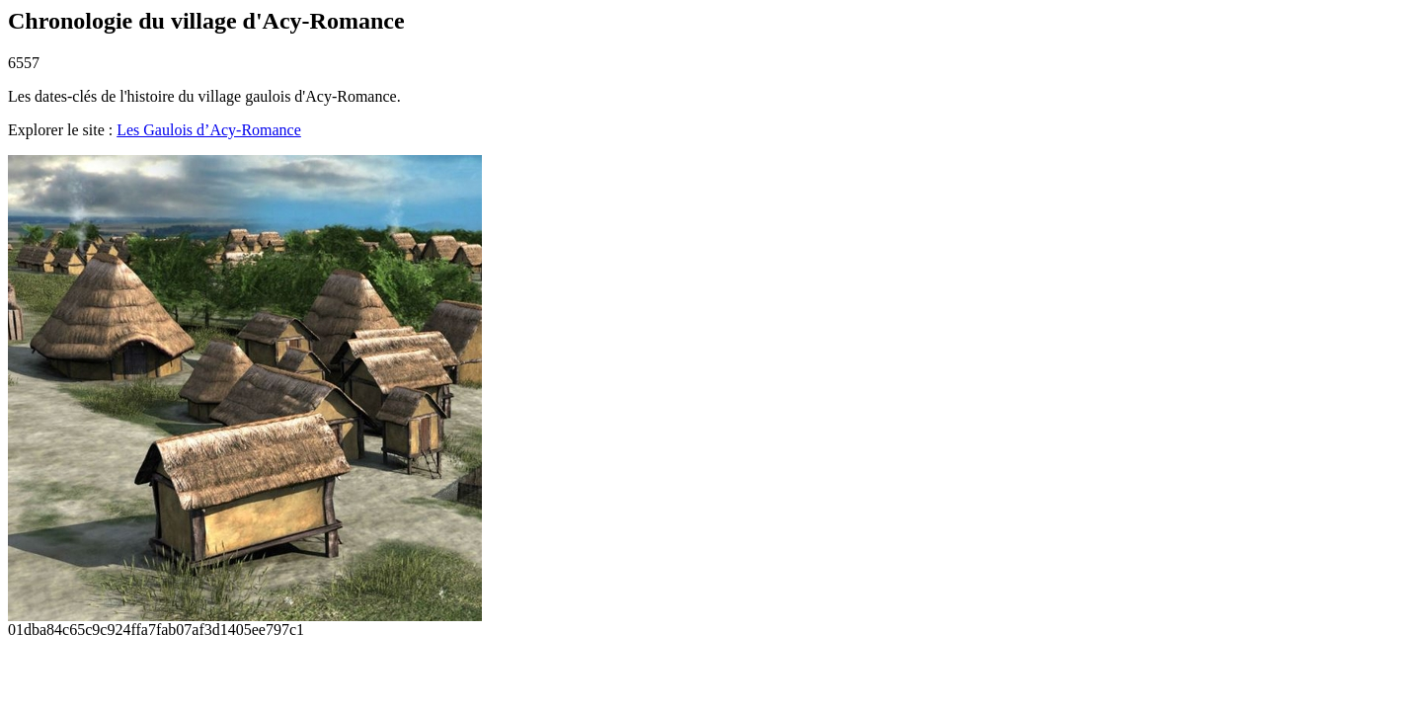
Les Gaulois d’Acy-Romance (209, 129)
